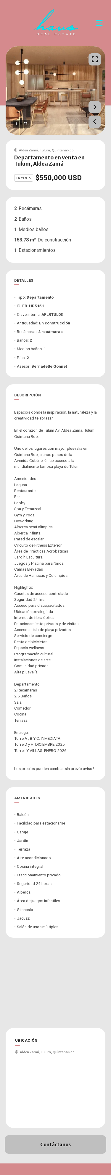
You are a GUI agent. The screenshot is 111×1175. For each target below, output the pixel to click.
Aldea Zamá (28, 150)
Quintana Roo (63, 150)
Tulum (45, 150)
